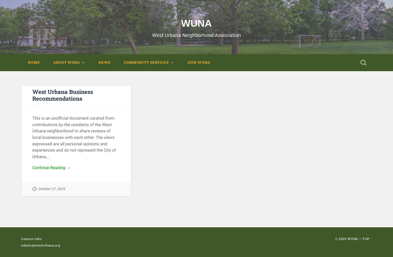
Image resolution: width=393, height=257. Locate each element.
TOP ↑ (367, 239)
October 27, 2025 (51, 189)
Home (34, 62)
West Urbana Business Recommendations (62, 95)
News (104, 62)
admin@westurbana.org (40, 245)
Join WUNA (198, 62)
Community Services (146, 62)
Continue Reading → (51, 167)
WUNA (196, 23)
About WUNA (66, 62)
